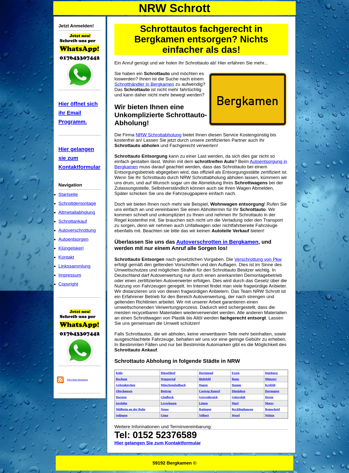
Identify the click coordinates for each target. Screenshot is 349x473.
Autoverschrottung (77, 230)
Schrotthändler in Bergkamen (144, 84)
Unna (164, 415)
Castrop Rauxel (209, 391)
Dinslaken (238, 391)
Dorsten (121, 397)
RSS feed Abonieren (77, 379)
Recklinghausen (242, 409)
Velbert (204, 415)
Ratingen (205, 409)
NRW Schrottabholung (159, 134)
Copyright (68, 284)
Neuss (165, 409)
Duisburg (271, 373)
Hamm (236, 385)
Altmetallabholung (76, 212)
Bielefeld (205, 379)
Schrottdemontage (77, 203)
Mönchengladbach (173, 385)
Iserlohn (121, 403)
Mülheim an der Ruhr (130, 409)
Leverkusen (168, 403)
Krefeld (270, 385)
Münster (271, 379)
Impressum (69, 275)
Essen (235, 373)
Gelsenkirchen (125, 385)
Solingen (121, 415)
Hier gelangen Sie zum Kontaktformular (157, 442)
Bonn (235, 379)
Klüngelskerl (71, 248)
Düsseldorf (168, 373)
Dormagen (272, 391)
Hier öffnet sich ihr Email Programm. (78, 113)
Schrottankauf (72, 221)
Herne (269, 397)
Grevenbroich (208, 397)
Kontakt (66, 257)
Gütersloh (238, 397)
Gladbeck (167, 397)
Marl (235, 403)
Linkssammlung (74, 266)
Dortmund (206, 373)
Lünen (203, 403)
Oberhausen (124, 391)
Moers (269, 403)
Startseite (68, 194)
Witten (269, 415)
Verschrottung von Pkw (258, 259)
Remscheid (272, 409)
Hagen (203, 385)
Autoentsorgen (73, 239)
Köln (119, 373)
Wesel (236, 415)
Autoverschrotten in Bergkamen (217, 242)
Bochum (121, 379)
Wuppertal (168, 379)
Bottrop (166, 391)
